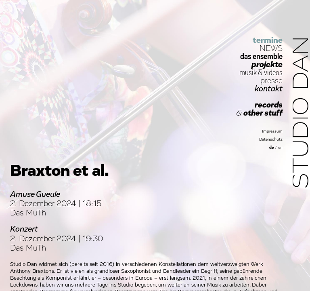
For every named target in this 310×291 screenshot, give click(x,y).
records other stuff (259, 109)
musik (247, 73)
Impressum (272, 131)
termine (268, 40)
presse (271, 81)
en (280, 148)
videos (273, 73)
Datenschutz (271, 139)
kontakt (269, 89)
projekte (267, 65)
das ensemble (261, 57)
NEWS (271, 48)
